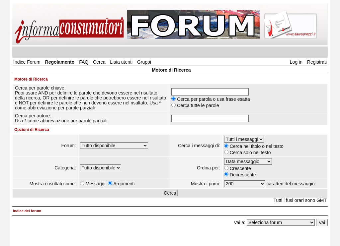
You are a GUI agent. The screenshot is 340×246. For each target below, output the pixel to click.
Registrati (317, 62)
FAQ (83, 62)
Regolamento (60, 62)
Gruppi (144, 62)
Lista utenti (121, 62)
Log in (296, 62)
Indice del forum (27, 211)
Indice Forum (27, 62)
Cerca (99, 62)
